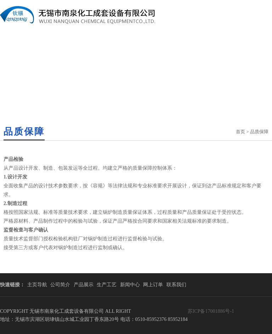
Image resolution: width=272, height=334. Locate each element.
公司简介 (60, 284)
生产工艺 (107, 284)
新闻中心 (130, 284)
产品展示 (84, 284)
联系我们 (176, 284)
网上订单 (153, 284)
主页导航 (37, 284)
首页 (240, 131)
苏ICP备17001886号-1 (211, 311)
